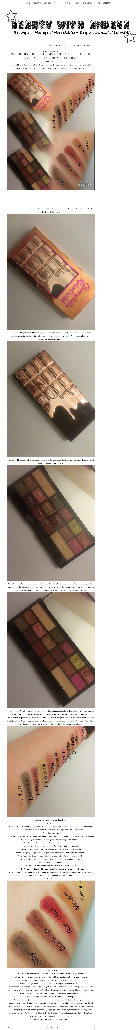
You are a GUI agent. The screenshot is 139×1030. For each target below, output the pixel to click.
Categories (107, 3)
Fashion (57, 3)
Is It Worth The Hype (91, 3)
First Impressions (71, 3)
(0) (9, 1027)
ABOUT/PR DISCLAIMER (42, 3)
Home (28, 3)
